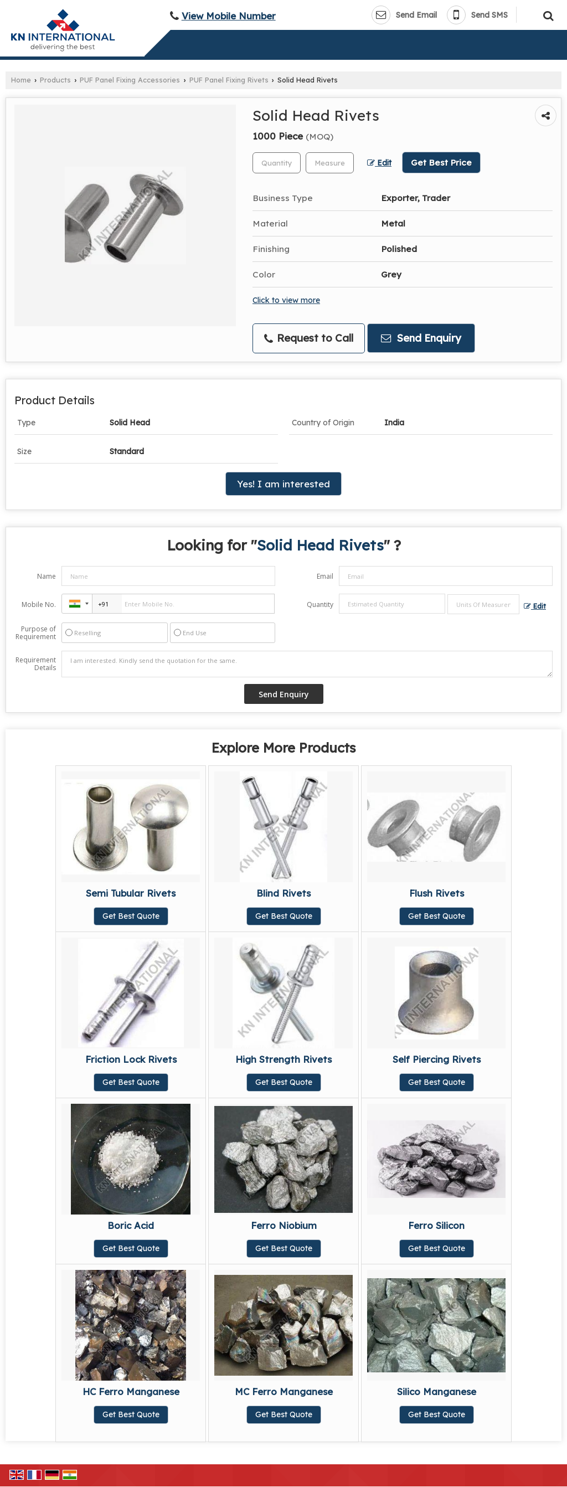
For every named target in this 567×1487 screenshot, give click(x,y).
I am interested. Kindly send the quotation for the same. (307, 664)
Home (21, 79)
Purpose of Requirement (36, 633)
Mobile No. (39, 604)
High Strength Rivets (283, 1059)
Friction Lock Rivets (131, 1059)
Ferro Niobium (284, 1225)
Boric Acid (130, 1225)
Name (46, 576)
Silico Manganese (436, 1391)
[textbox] (330, 162)
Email (325, 576)
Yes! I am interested (283, 484)
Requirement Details (36, 664)
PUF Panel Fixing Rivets (229, 79)
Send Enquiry (421, 338)
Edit (379, 162)
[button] (229, 16)
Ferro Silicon (436, 1225)
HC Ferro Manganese (131, 1391)
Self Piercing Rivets (437, 1059)
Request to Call (308, 338)
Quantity (320, 604)
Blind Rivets (283, 893)
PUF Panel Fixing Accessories (130, 79)
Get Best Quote (130, 916)
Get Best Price (441, 162)
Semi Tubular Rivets (131, 893)
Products (55, 79)
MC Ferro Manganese (284, 1391)
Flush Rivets (436, 893)
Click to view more (286, 300)
